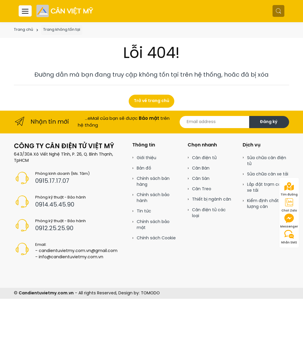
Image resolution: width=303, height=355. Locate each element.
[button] (278, 11)
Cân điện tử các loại (209, 213)
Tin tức (144, 211)
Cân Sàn (200, 179)
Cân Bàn (200, 168)
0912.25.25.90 (54, 228)
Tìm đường (289, 189)
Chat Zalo (289, 205)
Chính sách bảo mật (153, 225)
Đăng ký (268, 122)
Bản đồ (144, 168)
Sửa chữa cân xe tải (267, 174)
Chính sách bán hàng (153, 182)
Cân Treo (201, 189)
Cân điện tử (204, 158)
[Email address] (214, 122)
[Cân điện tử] (65, 11)
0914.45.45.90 (54, 205)
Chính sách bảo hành (153, 198)
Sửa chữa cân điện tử (266, 161)
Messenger (289, 221)
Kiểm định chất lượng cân (263, 204)
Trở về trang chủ (151, 101)
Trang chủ (23, 30)
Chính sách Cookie (156, 238)
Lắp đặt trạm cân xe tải (265, 188)
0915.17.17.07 (52, 181)
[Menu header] (25, 11)
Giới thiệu (146, 158)
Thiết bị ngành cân (211, 199)
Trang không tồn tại (61, 30)
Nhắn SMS (289, 237)
